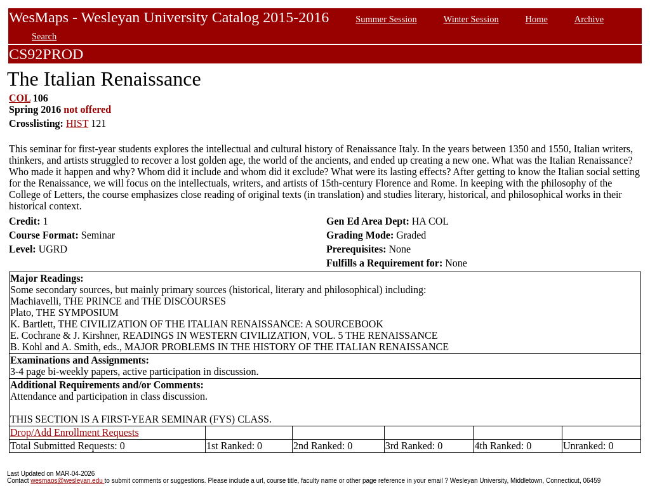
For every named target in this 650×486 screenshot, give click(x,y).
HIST (77, 123)
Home (537, 19)
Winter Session (471, 19)
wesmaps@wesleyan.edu (67, 480)
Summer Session (385, 19)
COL (19, 98)
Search (44, 36)
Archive (589, 19)
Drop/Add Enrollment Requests (74, 432)
